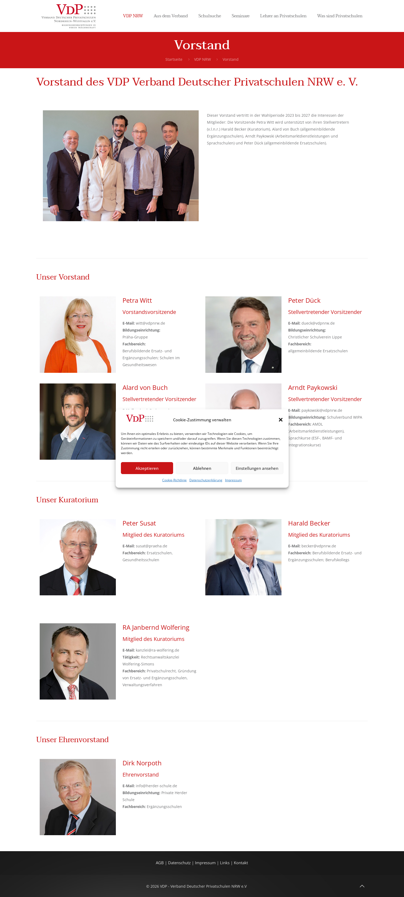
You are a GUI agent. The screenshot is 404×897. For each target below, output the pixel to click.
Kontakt (241, 863)
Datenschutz (180, 863)
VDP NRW (202, 59)
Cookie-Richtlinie (174, 480)
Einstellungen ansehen (257, 468)
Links (225, 863)
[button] (280, 419)
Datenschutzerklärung (205, 480)
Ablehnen (202, 468)
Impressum (233, 480)
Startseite (173, 59)
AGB (160, 863)
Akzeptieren (147, 468)
